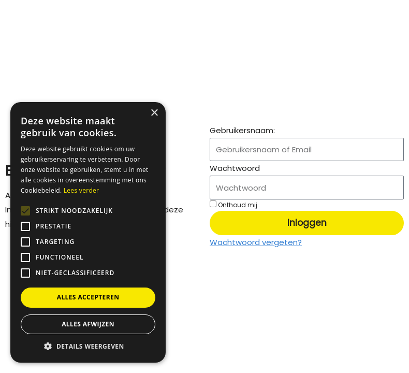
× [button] (154, 113)
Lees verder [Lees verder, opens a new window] (81, 190)
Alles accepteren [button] (88, 297)
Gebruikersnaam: (242, 130)
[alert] (88, 232)
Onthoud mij (233, 204)
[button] (88, 346)
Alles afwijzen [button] (88, 324)
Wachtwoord (235, 168)
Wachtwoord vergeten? (256, 242)
